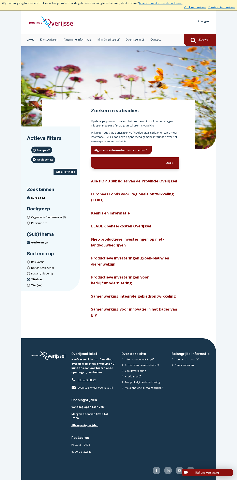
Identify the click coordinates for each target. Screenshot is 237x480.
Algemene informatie (77, 39)
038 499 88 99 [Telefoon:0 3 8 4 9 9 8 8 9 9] (87, 380)
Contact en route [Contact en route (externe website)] (185, 359)
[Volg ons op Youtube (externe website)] (179, 471)
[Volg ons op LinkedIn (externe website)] (168, 471)
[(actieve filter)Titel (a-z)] (54, 279)
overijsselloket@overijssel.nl (92, 387)
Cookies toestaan (195, 7)
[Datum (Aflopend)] (54, 273)
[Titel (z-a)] (54, 285)
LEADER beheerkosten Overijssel (121, 225)
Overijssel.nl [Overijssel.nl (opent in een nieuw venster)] (133, 39)
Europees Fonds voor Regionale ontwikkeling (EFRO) (132, 196)
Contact (155, 39)
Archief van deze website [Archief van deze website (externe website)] (140, 365)
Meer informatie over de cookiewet (160, 3)
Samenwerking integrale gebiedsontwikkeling (133, 296)
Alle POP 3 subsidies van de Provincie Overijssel (134, 180)
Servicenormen (184, 365)
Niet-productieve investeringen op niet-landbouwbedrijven (127, 242)
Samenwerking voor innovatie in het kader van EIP (134, 311)
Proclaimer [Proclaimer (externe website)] (131, 376)
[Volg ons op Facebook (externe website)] (157, 471)
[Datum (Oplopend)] (54, 268)
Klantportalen (49, 39)
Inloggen (203, 21)
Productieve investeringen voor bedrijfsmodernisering (120, 279)
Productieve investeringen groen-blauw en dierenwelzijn (130, 260)
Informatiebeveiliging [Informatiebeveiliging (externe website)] (138, 359)
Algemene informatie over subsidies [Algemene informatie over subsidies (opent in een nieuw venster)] (119, 150)
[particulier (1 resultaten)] (54, 223)
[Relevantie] (54, 262)
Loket (30, 39)
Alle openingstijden (84, 425)
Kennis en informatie (110, 212)
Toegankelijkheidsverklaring (142, 382)
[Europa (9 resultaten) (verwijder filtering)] (42, 150)
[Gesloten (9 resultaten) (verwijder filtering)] (43, 159)
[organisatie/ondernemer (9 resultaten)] (54, 217)
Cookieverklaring (135, 371)
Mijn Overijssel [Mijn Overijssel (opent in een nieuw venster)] (107, 39)
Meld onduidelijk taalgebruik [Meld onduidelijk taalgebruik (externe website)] (142, 388)
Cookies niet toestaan (221, 7)
